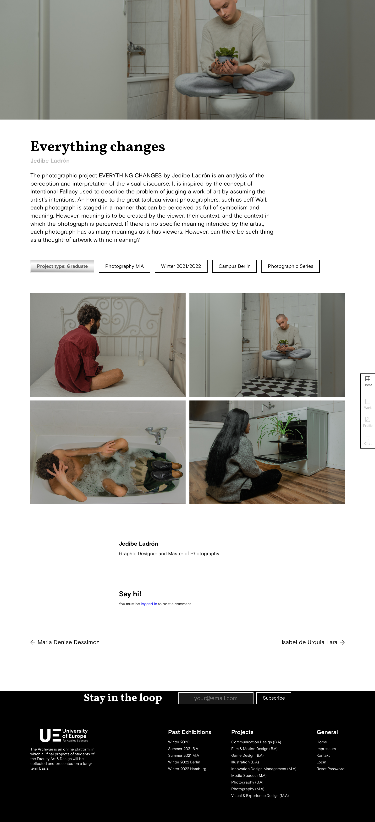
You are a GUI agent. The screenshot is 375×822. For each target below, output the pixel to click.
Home (368, 381)
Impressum (326, 748)
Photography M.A (124, 266)
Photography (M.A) (248, 789)
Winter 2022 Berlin (184, 762)
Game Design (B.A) (247, 755)
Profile (368, 422)
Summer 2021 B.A (183, 748)
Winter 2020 (178, 742)
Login (321, 762)
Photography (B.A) (247, 782)
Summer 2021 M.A (183, 755)
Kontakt (323, 755)
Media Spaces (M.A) (249, 775)
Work (368, 404)
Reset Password (331, 769)
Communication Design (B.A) (256, 742)
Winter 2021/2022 (181, 266)
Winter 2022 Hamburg (187, 769)
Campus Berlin (234, 266)
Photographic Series (290, 266)
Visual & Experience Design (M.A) (260, 795)
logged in (149, 604)
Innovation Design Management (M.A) (264, 769)
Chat (368, 440)
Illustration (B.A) (245, 762)
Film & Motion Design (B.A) (254, 748)
